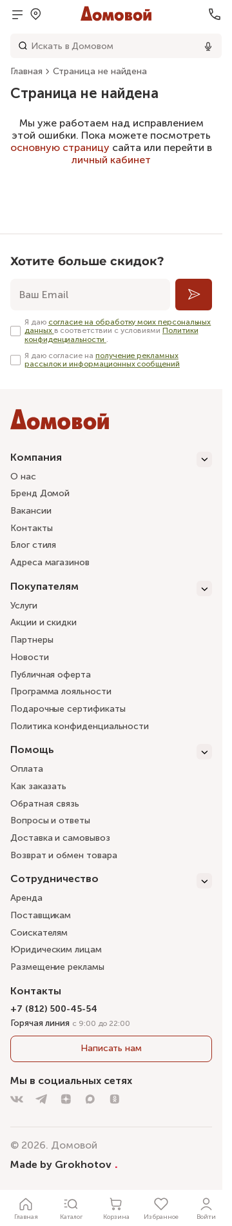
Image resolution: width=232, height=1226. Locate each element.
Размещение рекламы (57, 966)
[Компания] (111, 459)
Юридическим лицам (56, 949)
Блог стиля (33, 544)
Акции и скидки (43, 622)
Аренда (26, 897)
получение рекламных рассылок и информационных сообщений (102, 359)
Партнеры (31, 639)
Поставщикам (40, 915)
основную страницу (60, 147)
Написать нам (111, 1048)
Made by (64, 1164)
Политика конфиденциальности (79, 726)
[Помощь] (111, 751)
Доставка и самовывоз (60, 837)
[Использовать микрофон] (208, 45)
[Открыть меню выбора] (35, 14)
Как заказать (38, 786)
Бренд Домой (40, 493)
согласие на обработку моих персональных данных (117, 326)
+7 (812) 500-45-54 (53, 1009)
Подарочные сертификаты (67, 708)
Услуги (23, 605)
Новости (29, 657)
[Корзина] (116, 1208)
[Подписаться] (193, 294)
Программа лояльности (60, 691)
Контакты (31, 528)
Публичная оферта (50, 674)
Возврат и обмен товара (63, 855)
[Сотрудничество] (111, 881)
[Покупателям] (111, 588)
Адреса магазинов (50, 562)
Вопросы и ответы (50, 820)
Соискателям (39, 932)
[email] (90, 294)
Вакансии (30, 510)
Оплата (26, 768)
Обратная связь (44, 804)
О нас (23, 476)
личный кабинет (111, 160)
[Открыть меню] (17, 14)
